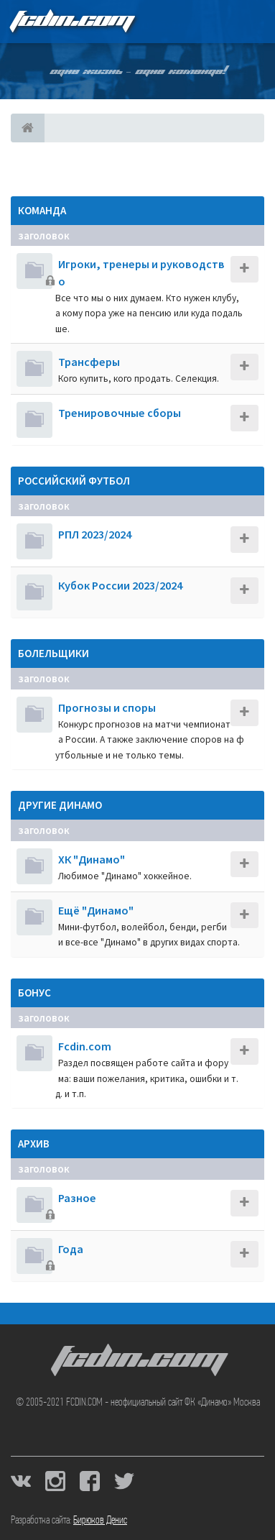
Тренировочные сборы (119, 412)
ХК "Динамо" (91, 859)
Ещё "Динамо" (96, 910)
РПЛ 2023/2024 (94, 534)
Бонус (34, 992)
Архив (34, 1143)
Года (70, 1249)
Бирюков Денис (100, 1520)
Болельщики (53, 653)
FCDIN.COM (71, 21)
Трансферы (89, 361)
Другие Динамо (60, 805)
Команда (42, 210)
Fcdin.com (84, 1046)
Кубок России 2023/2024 (120, 585)
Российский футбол (74, 480)
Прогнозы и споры (107, 707)
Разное (77, 1198)
